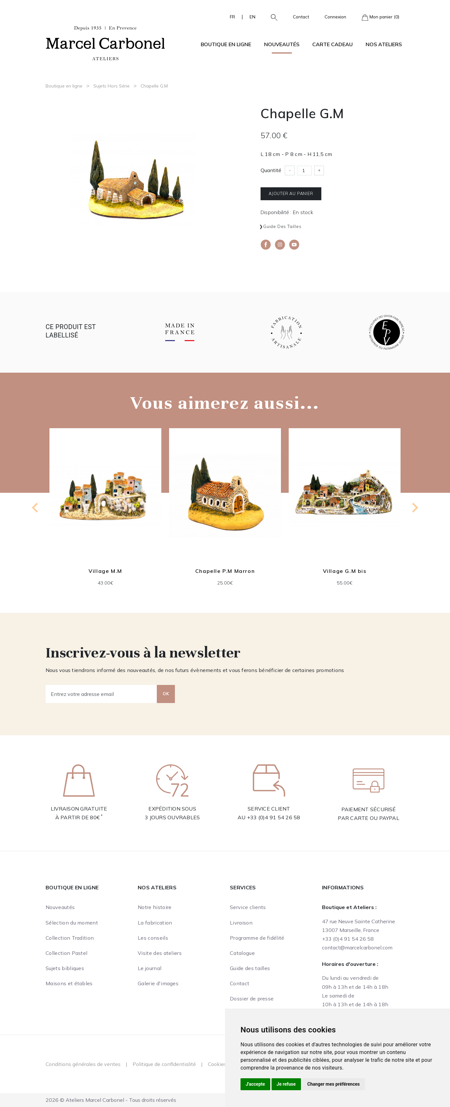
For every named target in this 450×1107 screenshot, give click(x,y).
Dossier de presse (251, 998)
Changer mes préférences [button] (333, 1084)
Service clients (248, 907)
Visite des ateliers (160, 953)
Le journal (149, 968)
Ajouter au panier (291, 193)
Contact (301, 16)
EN (252, 16)
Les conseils (153, 938)
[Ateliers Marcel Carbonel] (105, 42)
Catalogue (242, 953)
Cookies (217, 1064)
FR (232, 16)
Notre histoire (154, 907)
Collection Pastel (66, 953)
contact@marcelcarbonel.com (357, 947)
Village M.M (105, 571)
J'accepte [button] (255, 1084)
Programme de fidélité (257, 938)
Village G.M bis (345, 571)
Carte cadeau (332, 44)
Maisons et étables (69, 983)
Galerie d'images (158, 983)
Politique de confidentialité (164, 1064)
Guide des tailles (282, 226)
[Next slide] (414, 507)
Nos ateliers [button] (384, 44)
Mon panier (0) (380, 17)
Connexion (335, 16)
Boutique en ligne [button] (226, 44)
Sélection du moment (72, 922)
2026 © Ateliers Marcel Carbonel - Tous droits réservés (111, 1100)
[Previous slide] (35, 507)
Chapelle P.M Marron (225, 571)
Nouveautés (281, 44)
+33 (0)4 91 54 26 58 (273, 817)
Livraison (241, 922)
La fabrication (155, 922)
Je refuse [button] (286, 1084)
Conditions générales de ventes (83, 1064)
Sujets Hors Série (111, 86)
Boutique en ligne (64, 86)
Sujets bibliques (65, 968)
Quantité (271, 170)
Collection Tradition (70, 938)
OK (166, 693)
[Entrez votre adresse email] (101, 694)
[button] (272, 16)
